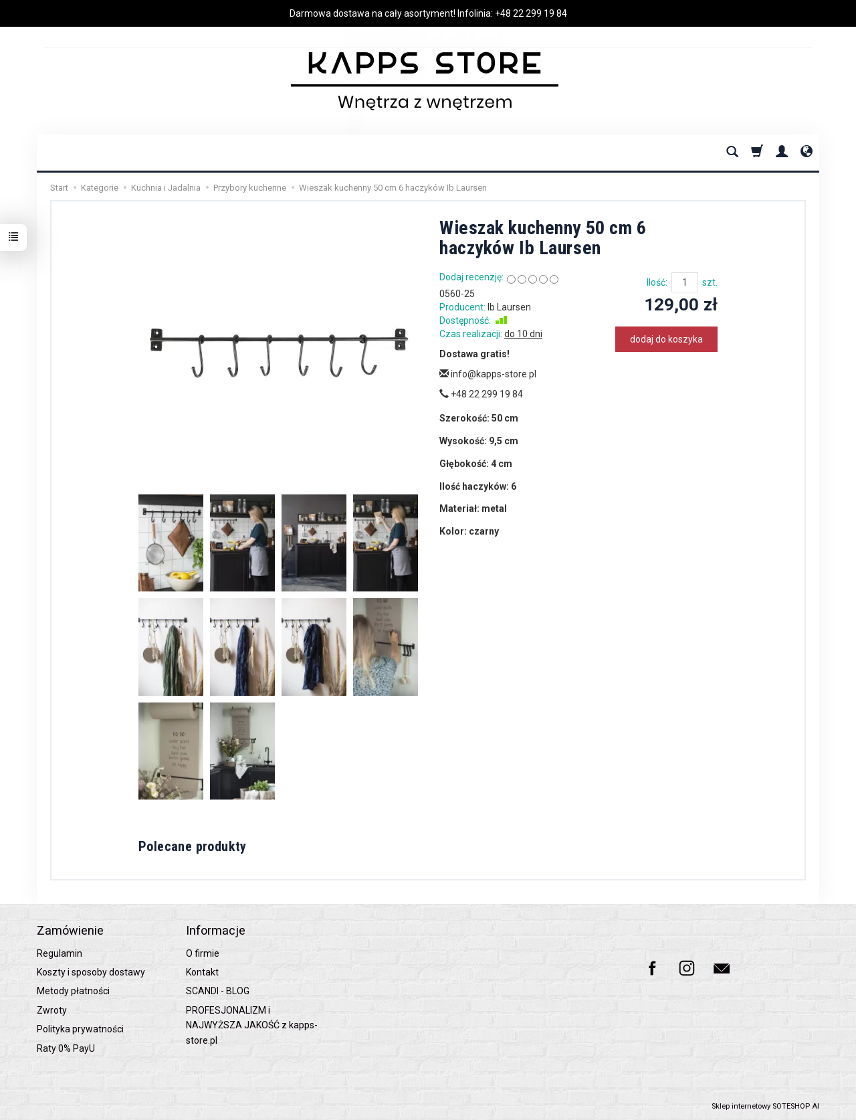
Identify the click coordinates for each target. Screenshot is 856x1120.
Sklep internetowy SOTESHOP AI (765, 1106)
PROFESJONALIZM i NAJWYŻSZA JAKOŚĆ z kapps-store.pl (252, 1025)
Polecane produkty (192, 846)
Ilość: (657, 282)
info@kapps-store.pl (487, 374)
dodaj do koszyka (666, 339)
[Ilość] (684, 282)
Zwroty (52, 1010)
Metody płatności (73, 991)
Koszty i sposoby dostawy (91, 972)
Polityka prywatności (80, 1029)
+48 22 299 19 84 (531, 13)
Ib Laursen (509, 307)
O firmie (202, 953)
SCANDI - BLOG (217, 991)
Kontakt (202, 972)
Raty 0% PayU (66, 1048)
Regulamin (59, 953)
